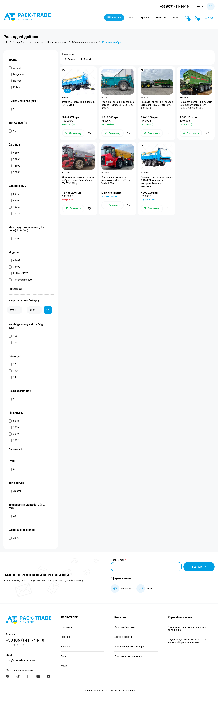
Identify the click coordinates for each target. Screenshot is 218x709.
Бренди (145, 17)
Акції (131, 17)
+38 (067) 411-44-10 (174, 6)
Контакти (161, 17)
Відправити (199, 566)
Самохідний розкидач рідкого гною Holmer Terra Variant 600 (115, 180)
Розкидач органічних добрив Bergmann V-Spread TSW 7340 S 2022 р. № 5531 (196, 104)
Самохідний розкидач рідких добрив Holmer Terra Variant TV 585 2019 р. (78, 180)
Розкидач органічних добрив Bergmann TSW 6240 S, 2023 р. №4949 (157, 104)
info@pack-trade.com (20, 660)
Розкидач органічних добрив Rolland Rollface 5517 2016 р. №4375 (117, 104)
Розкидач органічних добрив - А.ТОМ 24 (78, 103)
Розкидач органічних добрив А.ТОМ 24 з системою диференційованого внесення (157, 182)
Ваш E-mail (118, 560)
